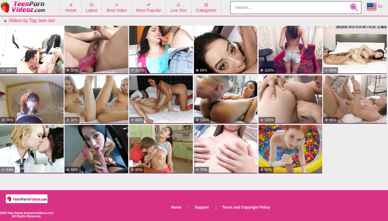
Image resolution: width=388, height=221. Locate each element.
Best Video (116, 10)
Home (70, 10)
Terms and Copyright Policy (246, 207)
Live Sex (178, 10)
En (375, 7)
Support (202, 207)
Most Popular (148, 10)
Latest (91, 10)
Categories (206, 10)
